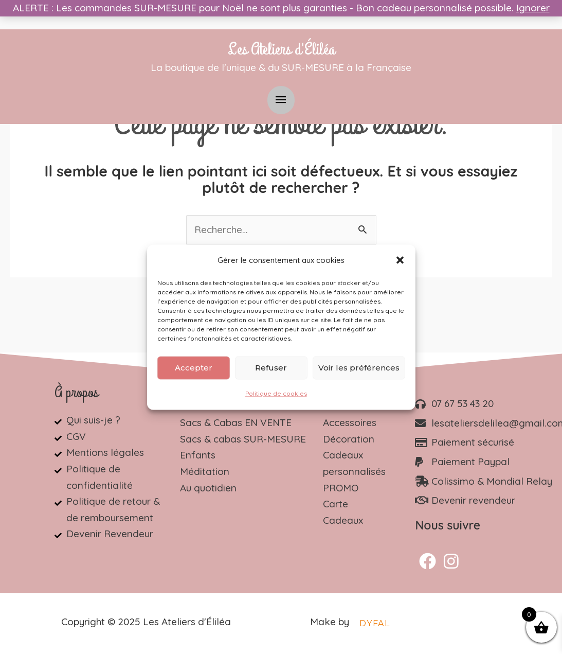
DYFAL (374, 623)
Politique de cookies (276, 394)
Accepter (193, 368)
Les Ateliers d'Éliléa (281, 49)
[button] (400, 260)
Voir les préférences (359, 368)
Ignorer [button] (533, 8)
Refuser (271, 368)
